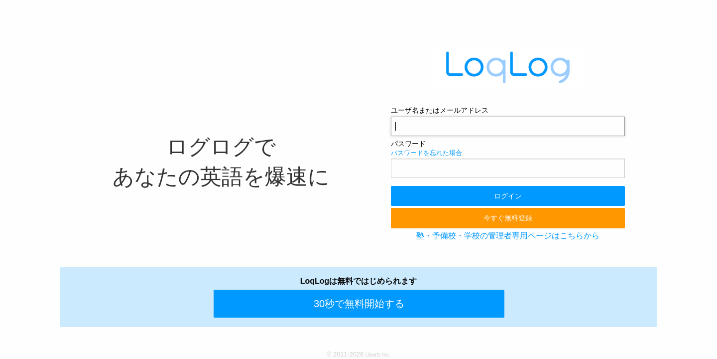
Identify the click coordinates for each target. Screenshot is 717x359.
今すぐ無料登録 (507, 218)
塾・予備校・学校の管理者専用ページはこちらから (507, 235)
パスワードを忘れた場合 (426, 153)
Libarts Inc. (377, 355)
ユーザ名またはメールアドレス (439, 110)
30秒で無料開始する (359, 303)
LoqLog (508, 67)
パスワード (408, 144)
